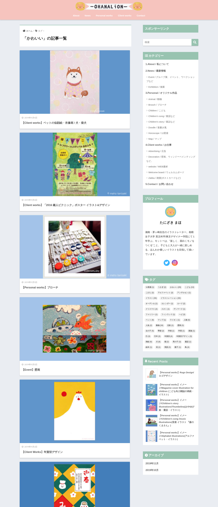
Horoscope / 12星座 (158, 133)
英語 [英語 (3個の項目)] (167, 348)
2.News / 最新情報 (156, 71)
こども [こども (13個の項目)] (189, 288)
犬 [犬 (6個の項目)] (158, 342)
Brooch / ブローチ (157, 105)
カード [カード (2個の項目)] (181, 304)
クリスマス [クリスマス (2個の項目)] (151, 310)
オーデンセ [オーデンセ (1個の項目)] (151, 304)
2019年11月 (152, 465)
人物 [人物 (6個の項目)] (187, 321)
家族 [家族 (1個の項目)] (191, 332)
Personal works (104, 15)
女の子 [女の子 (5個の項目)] (150, 332)
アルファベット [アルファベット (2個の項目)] (165, 293)
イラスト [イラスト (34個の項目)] (151, 299)
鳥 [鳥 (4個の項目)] (187, 348)
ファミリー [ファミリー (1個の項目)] (151, 315)
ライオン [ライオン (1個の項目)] (175, 321)
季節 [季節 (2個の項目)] (161, 332)
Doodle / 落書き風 (157, 128)
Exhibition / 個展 (156, 87)
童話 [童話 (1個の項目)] (188, 342)
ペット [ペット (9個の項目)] (150, 321)
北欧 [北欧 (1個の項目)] (170, 326)
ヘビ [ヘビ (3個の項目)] (182, 315)
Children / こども (156, 111)
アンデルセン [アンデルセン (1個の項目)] (184, 293)
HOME (109, 494)
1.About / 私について (157, 64)
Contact (141, 15)
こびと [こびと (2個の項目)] (150, 293)
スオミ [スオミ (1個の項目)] (165, 310)
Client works (124, 15)
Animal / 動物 (155, 99)
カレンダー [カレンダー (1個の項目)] (167, 304)
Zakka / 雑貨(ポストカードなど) (164, 178)
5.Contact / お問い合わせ (160, 184)
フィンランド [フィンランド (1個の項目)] (168, 315)
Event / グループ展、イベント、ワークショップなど (170, 79)
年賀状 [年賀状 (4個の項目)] (168, 337)
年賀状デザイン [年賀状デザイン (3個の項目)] (184, 337)
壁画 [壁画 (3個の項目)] (180, 326)
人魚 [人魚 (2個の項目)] (149, 326)
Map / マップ (155, 139)
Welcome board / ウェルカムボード (166, 173)
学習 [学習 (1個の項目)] (181, 332)
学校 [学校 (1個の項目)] (171, 332)
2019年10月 (152, 472)
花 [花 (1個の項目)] (158, 348)
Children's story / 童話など (161, 122)
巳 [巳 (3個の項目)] (148, 337)
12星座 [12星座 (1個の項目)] (150, 288)
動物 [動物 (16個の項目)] (159, 326)
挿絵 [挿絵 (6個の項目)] (149, 342)
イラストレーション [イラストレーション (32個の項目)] (171, 299)
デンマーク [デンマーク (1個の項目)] (179, 310)
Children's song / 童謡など (161, 116)
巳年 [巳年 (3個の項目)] (157, 337)
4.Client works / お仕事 (159, 145)
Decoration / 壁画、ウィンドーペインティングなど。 (170, 159)
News (88, 15)
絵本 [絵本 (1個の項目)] (149, 348)
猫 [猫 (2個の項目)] (166, 342)
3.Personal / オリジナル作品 (161, 93)
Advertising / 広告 (157, 151)
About (76, 15)
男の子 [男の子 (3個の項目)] (177, 342)
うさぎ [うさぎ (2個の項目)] (162, 288)
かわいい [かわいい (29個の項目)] (175, 288)
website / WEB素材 (158, 167)
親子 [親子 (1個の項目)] (178, 348)
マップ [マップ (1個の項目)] (162, 321)
